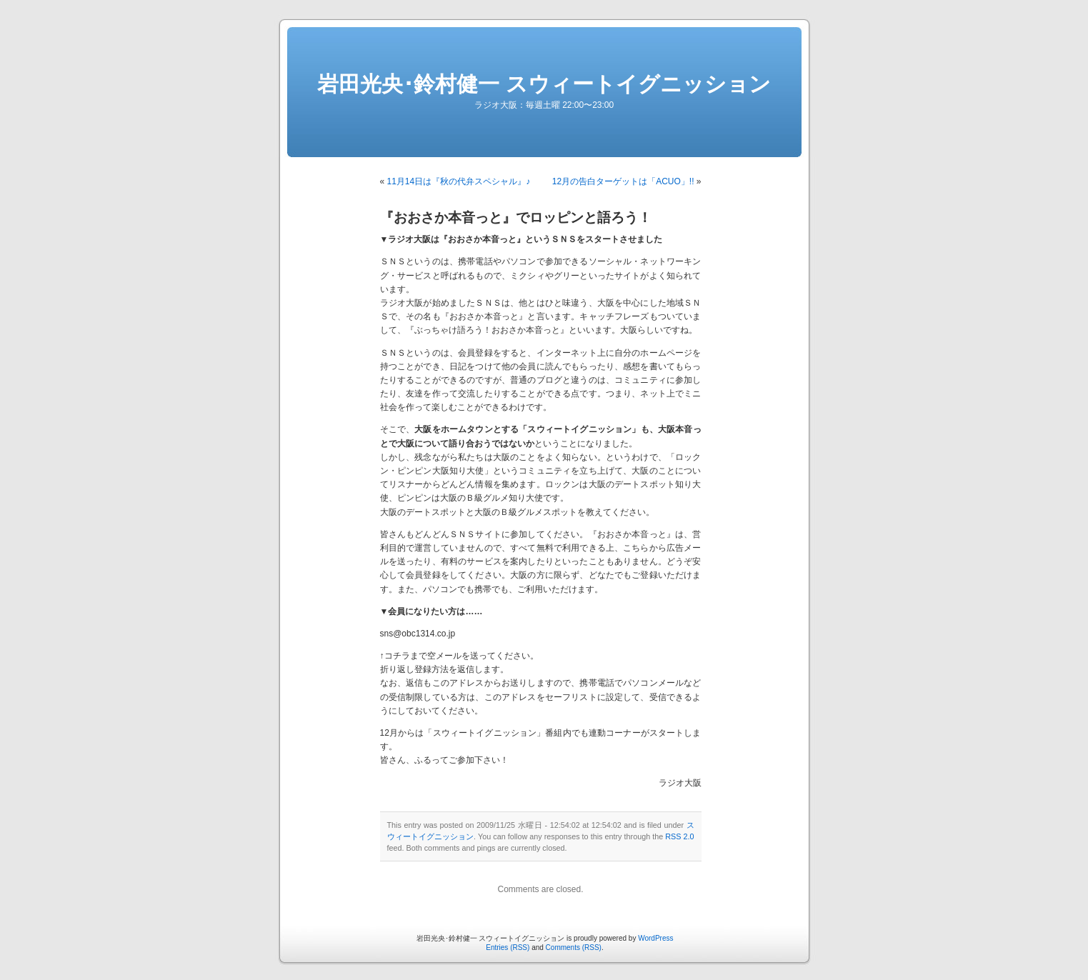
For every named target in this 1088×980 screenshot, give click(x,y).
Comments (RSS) (574, 947)
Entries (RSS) (507, 947)
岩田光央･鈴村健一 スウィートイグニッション (543, 84)
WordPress (655, 938)
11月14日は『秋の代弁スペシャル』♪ (459, 181)
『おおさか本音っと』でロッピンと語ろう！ (516, 217)
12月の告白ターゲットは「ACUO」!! (623, 181)
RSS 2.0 (679, 836)
